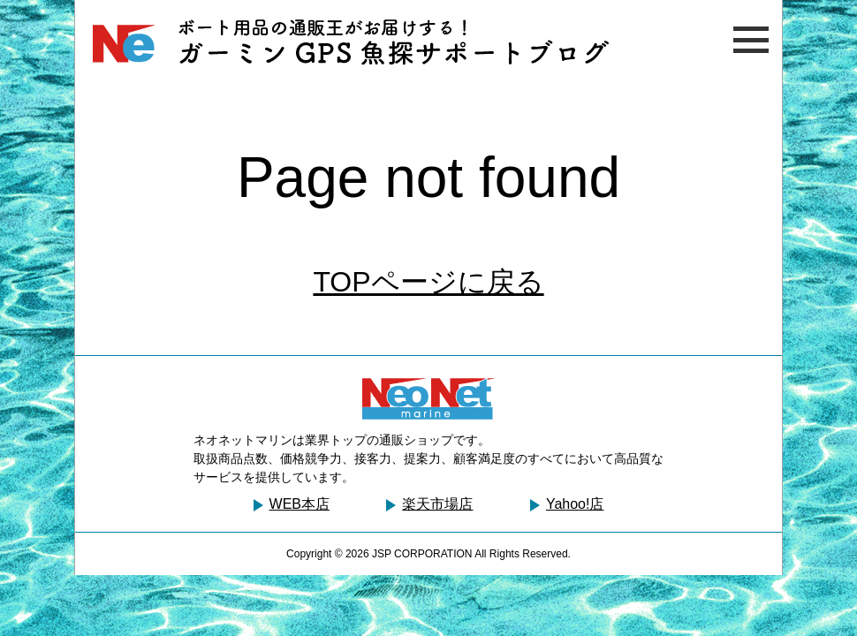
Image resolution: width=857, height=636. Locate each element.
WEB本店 (299, 503)
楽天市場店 (437, 503)
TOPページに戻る (428, 282)
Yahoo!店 (575, 503)
